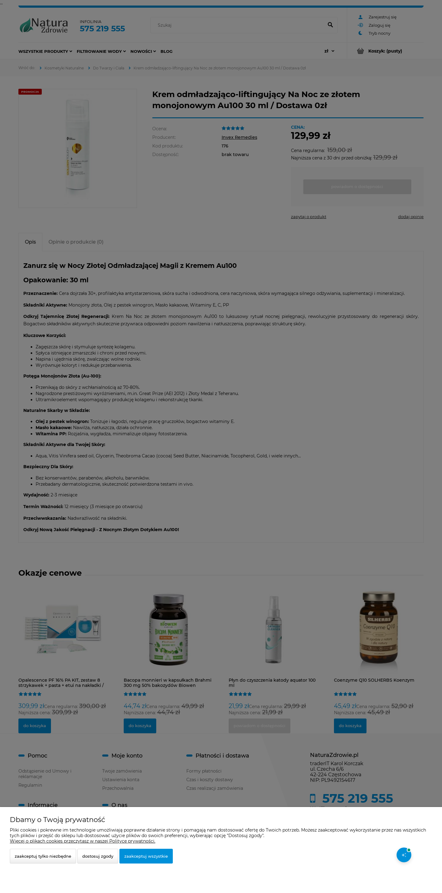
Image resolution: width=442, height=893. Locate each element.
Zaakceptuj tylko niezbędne (43, 856)
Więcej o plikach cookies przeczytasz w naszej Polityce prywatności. (82, 841)
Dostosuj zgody (97, 856)
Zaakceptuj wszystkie (146, 856)
